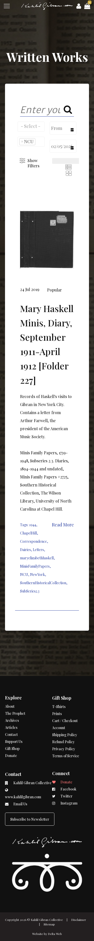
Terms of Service (65, 732)
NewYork (37, 574)
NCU (24, 574)
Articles (11, 714)
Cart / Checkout (65, 697)
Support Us (14, 728)
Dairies (25, 549)
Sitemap (49, 924)
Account (58, 704)
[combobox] (31, 127)
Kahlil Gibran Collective (47, 920)
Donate (11, 742)
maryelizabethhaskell (37, 558)
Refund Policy (63, 718)
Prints (57, 690)
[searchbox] (31, 126)
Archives (12, 707)
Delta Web (55, 934)
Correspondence (33, 541)
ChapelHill (28, 533)
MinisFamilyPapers (35, 566)
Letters (38, 549)
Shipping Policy (64, 711)
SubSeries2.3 (29, 591)
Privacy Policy (63, 725)
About (10, 693)
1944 (32, 524)
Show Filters (33, 163)
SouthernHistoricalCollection (43, 582)
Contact (11, 721)
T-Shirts (59, 683)
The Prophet (15, 700)
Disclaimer (78, 920)
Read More (63, 525)
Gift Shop (12, 735)
